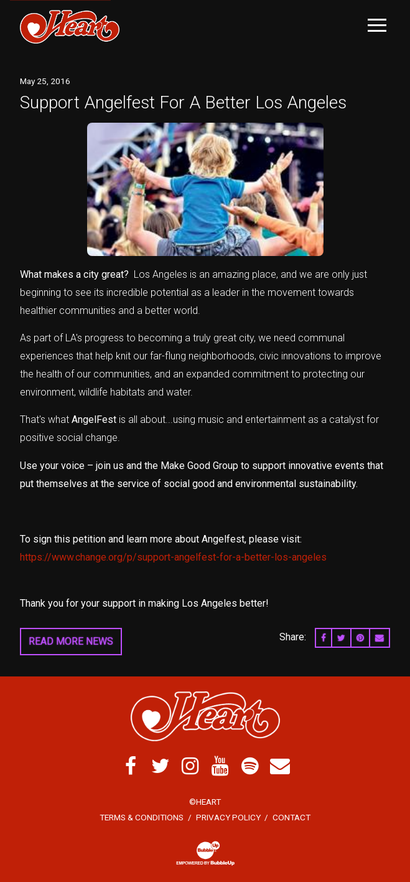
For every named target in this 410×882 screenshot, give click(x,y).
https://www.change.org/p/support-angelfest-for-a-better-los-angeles (173, 557)
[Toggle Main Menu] (377, 25)
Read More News (71, 641)
